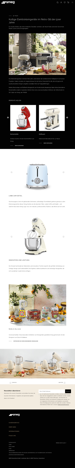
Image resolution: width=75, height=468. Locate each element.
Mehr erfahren (19, 145)
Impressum (12, 450)
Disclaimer (12, 446)
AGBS (10, 444)
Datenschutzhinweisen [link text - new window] (63, 404)
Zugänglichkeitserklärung (16, 454)
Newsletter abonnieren (12, 391)
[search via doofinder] (58, 2)
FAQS (10, 448)
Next (67, 117)
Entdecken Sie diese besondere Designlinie (25, 341)
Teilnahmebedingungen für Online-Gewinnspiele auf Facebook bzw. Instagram (30, 452)
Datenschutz (12, 442)
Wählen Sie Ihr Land (60, 442)
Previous (8, 117)
